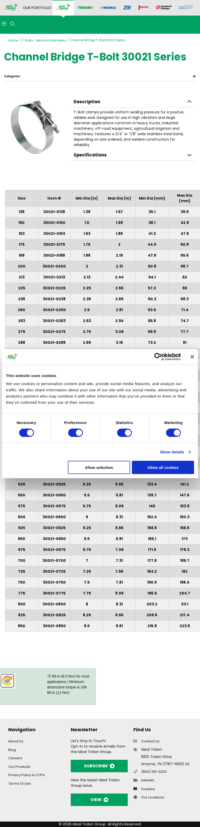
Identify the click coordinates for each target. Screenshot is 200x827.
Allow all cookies (163, 467)
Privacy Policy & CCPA (26, 775)
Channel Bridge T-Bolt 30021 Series (97, 40)
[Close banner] (192, 356)
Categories (100, 76)
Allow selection (99, 467)
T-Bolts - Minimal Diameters (44, 40)
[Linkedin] (136, 780)
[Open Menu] (4, 24)
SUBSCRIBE (99, 766)
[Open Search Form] (12, 24)
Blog (12, 749)
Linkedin (147, 780)
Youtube (148, 789)
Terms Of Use (19, 783)
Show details (172, 451)
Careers (15, 758)
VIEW (99, 800)
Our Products (19, 766)
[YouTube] (136, 788)
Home (13, 40)
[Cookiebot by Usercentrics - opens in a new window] (158, 356)
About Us (15, 741)
